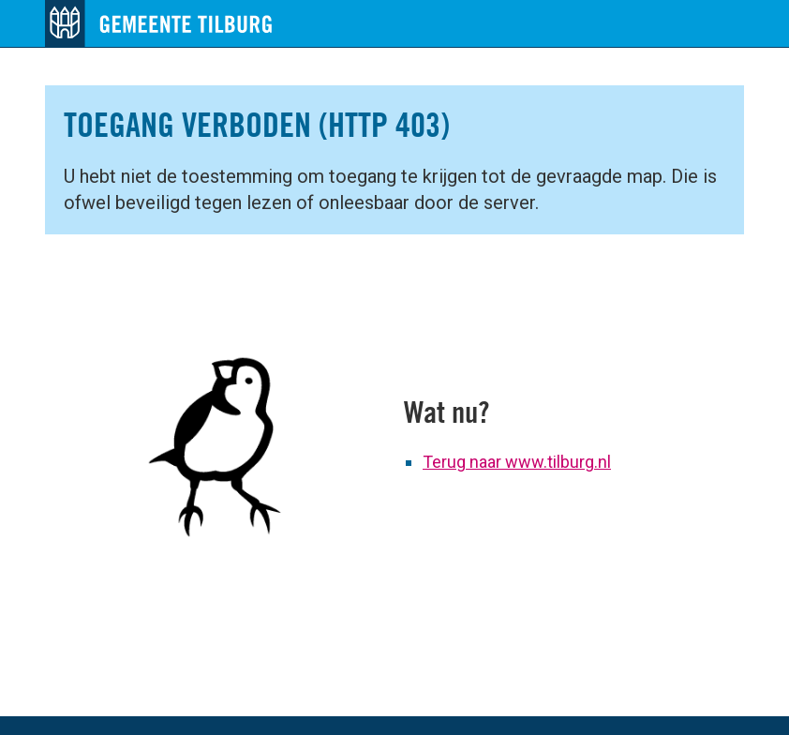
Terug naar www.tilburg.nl (517, 462)
